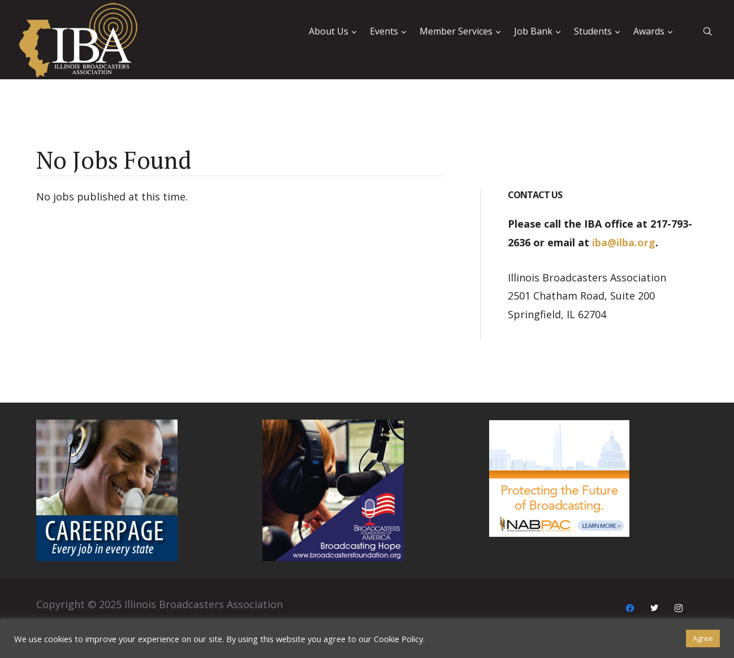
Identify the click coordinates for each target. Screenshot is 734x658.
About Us (328, 31)
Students (593, 31)
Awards (648, 31)
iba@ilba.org (623, 242)
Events (384, 31)
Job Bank (533, 31)
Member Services (456, 31)
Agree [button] (703, 638)
